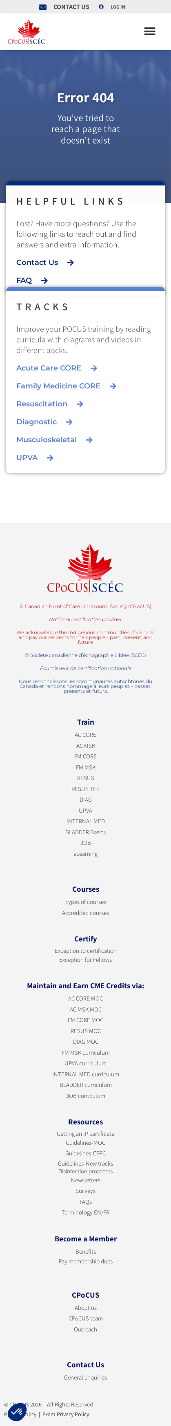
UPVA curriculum (85, 1063)
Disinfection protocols (85, 1171)
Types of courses (85, 902)
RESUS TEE (85, 789)
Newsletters (85, 1180)
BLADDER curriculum (86, 1085)
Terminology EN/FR (85, 1212)
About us (86, 1307)
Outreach (85, 1329)
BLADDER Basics (85, 832)
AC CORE (85, 734)
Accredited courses (85, 913)
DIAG (86, 799)
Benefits (86, 1251)
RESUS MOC (86, 1031)
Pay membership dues (86, 1261)
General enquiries (85, 1377)
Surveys (85, 1191)
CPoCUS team (86, 1318)
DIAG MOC (85, 1041)
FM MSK (85, 767)
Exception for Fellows (85, 959)
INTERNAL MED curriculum (85, 1074)
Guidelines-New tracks (85, 1163)
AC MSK (85, 745)
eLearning (85, 853)
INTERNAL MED (86, 821)
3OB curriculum (85, 1096)
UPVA (85, 810)
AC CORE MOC (85, 998)
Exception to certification (86, 950)
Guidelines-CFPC (85, 1153)
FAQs (86, 1202)
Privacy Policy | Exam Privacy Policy (46, 1414)
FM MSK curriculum (86, 1052)
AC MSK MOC (86, 1009)
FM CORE (85, 756)
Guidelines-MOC (85, 1142)
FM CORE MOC (85, 1020)
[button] (149, 31)
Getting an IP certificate (85, 1133)
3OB (85, 842)
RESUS (85, 778)
